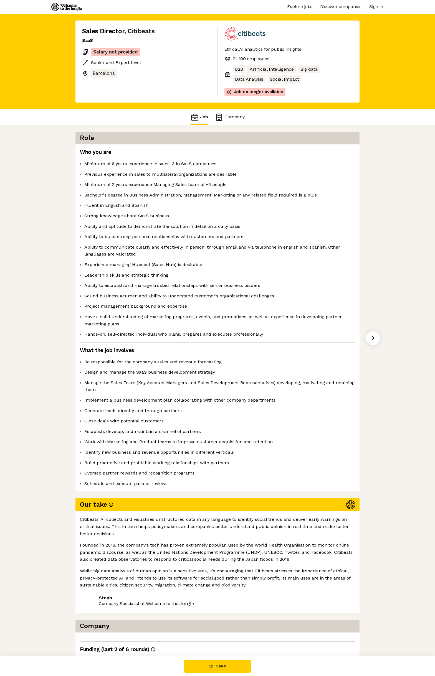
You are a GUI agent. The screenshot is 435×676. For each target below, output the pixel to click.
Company (230, 117)
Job (199, 117)
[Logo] (66, 7)
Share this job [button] (97, 633)
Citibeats (141, 31)
